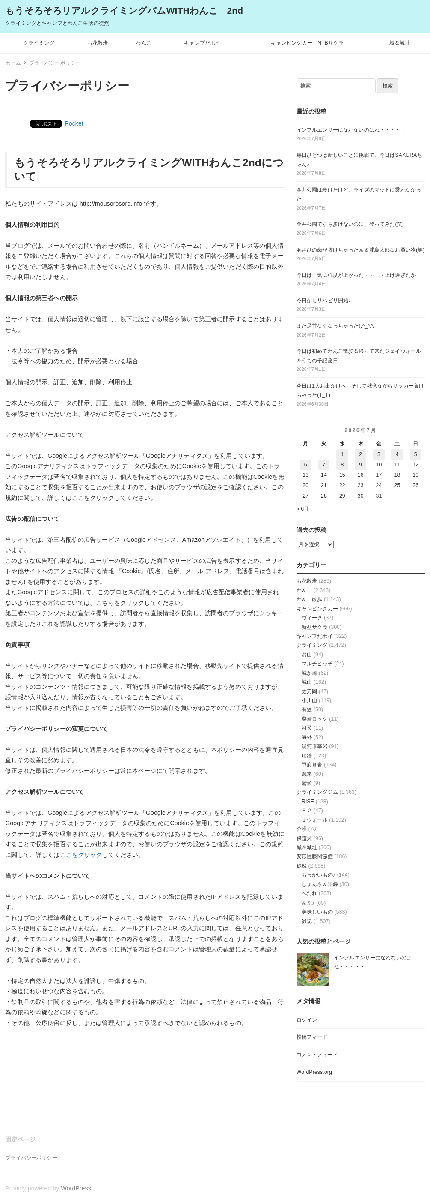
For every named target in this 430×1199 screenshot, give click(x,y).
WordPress (76, 1188)
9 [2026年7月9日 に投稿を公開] (360, 465)
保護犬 (304, 838)
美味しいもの (317, 912)
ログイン (307, 1020)
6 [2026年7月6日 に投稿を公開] (305, 465)
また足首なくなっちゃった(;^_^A (335, 326)
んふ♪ (308, 903)
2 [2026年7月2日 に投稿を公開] (360, 454)
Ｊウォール (315, 820)
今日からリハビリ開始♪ (324, 300)
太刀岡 (309, 691)
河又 (307, 728)
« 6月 (303, 509)
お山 (307, 655)
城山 (307, 682)
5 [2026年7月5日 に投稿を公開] (415, 454)
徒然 (302, 866)
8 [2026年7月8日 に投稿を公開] (342, 465)
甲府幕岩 (312, 765)
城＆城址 (399, 43)
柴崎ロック (315, 719)
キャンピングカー (317, 609)
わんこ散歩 (310, 599)
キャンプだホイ (202, 43)
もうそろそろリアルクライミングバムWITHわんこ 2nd (124, 10)
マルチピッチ (317, 664)
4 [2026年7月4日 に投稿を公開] (397, 454)
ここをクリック (81, 854)
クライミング (38, 43)
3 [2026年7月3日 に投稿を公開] (378, 454)
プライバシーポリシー (31, 1158)
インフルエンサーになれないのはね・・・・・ (351, 130)
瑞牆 (307, 756)
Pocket (74, 123)
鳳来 (307, 774)
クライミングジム (317, 792)
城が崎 (309, 673)
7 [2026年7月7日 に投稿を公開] (324, 465)
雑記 (307, 921)
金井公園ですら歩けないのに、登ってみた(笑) (350, 224)
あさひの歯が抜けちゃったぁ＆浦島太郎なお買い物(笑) (361, 250)
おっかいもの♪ (318, 875)
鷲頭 (307, 783)
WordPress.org (314, 1072)
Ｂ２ (307, 811)
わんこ (143, 43)
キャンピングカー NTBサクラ (307, 43)
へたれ (309, 893)
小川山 (309, 700)
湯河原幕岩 (315, 746)
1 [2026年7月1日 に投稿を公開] (342, 454)
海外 (307, 737)
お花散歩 (97, 43)
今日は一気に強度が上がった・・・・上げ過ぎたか (356, 275)
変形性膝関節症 (315, 856)
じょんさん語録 (320, 884)
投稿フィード (312, 1037)
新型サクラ (315, 627)
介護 (302, 829)
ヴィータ (312, 618)
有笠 (307, 709)
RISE (308, 802)
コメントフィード (317, 1055)
